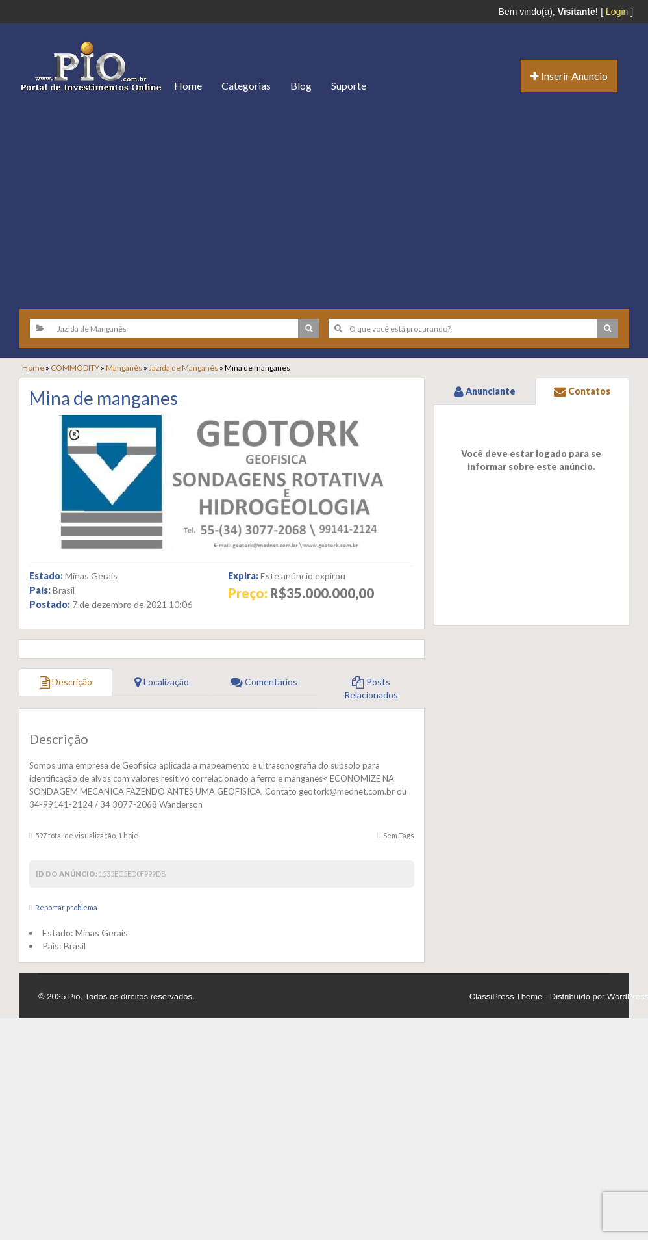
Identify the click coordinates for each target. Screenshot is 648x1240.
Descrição (66, 681)
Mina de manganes (103, 398)
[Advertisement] (324, 202)
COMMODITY (75, 368)
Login (617, 12)
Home (188, 85)
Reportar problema (66, 907)
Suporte (348, 85)
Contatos (582, 391)
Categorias (246, 85)
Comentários (264, 681)
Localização (161, 681)
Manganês (124, 368)
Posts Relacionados (371, 688)
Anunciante (485, 391)
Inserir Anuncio (569, 76)
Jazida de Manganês (183, 368)
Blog (301, 85)
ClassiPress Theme (505, 996)
